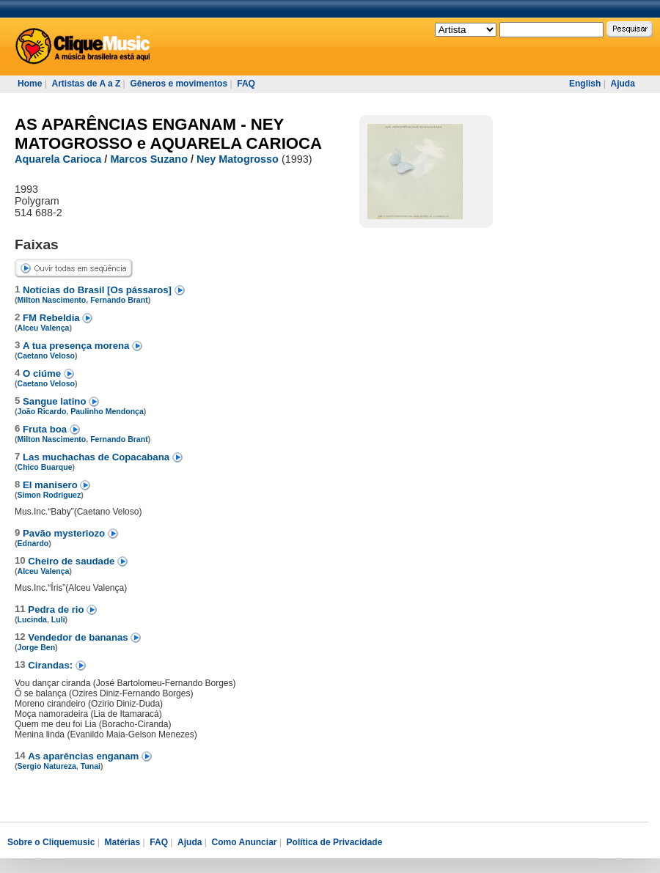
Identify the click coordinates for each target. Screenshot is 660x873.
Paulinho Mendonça (107, 411)
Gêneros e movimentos (178, 83)
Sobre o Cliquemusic (51, 842)
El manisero (51, 484)
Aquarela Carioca (58, 159)
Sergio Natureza (47, 766)
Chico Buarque (45, 467)
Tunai (90, 766)
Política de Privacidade (335, 842)
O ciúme (43, 373)
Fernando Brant (119, 299)
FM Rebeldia (52, 317)
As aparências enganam (85, 756)
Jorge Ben (37, 647)
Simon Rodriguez (49, 494)
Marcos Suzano (149, 159)
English (585, 83)
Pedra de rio (57, 609)
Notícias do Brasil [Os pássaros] (99, 289)
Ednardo (33, 543)
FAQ (246, 83)
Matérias (122, 842)
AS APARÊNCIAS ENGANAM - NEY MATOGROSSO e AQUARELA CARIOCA (168, 133)
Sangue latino (56, 401)
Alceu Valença (44, 327)
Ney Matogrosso (238, 159)
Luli (58, 619)
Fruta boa (46, 429)
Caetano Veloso (47, 355)
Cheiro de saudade (72, 561)
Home (30, 83)
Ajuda (622, 83)
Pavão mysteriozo (65, 533)
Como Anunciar (244, 842)
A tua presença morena (77, 345)
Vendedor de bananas (79, 637)
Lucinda (32, 619)
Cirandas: (52, 665)
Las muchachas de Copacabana (97, 457)
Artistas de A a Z (85, 83)
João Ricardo (42, 411)
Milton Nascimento (52, 299)
